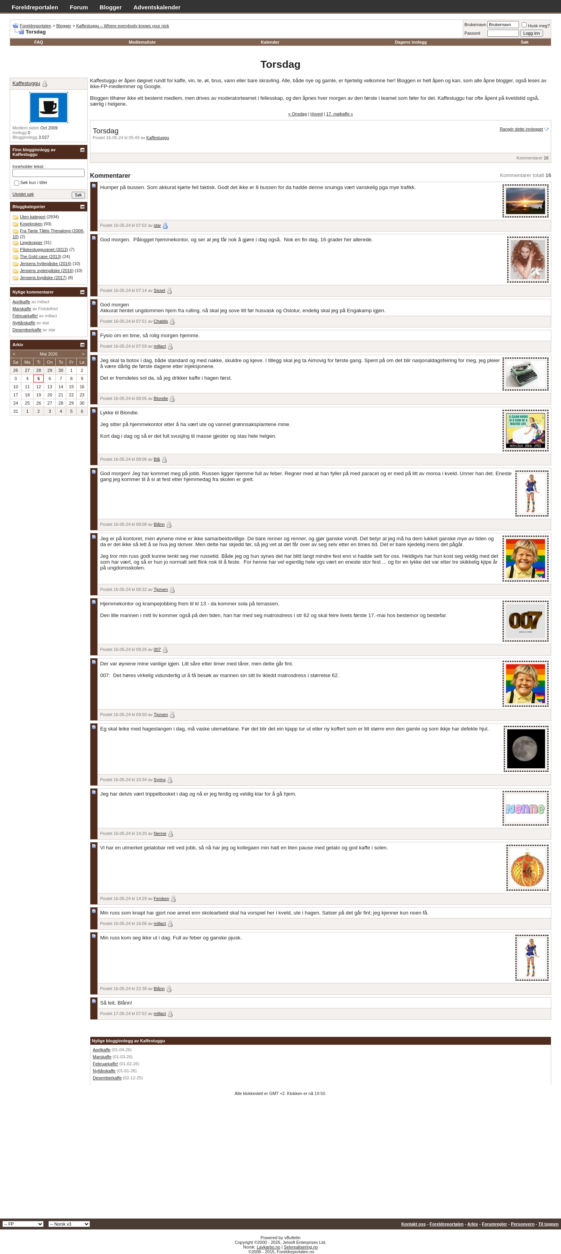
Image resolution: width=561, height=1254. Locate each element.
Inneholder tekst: (28, 166)
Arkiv (472, 1224)
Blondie (161, 398)
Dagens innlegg (411, 42)
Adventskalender (157, 7)
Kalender (270, 42)
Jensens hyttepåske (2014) (45, 263)
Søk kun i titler (31, 183)
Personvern (523, 1224)
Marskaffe (102, 1056)
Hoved (316, 113)
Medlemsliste (142, 42)
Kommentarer (530, 158)
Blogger (111, 7)
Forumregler (494, 1224)
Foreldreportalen (35, 7)
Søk (525, 42)
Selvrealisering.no (301, 1247)
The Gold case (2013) (40, 256)
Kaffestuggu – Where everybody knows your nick (122, 25)
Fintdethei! (48, 308)
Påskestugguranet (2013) (44, 249)
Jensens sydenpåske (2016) (47, 270)
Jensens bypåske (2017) (43, 277)
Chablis (161, 321)
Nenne (160, 833)
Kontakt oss (413, 1224)
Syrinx (160, 779)
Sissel (159, 290)
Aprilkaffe (102, 1049)
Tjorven (160, 589)
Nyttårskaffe (104, 1070)
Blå (157, 459)
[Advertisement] (280, 1160)
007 (157, 649)
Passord (472, 33)
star (157, 225)
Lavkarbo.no (268, 1247)
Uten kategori (32, 216)
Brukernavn (475, 24)
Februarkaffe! (105, 1063)
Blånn (159, 524)
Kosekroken (31, 223)
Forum (79, 7)
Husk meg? (536, 25)
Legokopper (31, 242)
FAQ (38, 42)
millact (160, 346)
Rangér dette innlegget (521, 129)
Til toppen (548, 1224)
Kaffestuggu (157, 137)
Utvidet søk (23, 194)
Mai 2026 (48, 354)
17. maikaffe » (339, 113)
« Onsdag (297, 113)
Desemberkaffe (107, 1077)
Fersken (161, 898)
